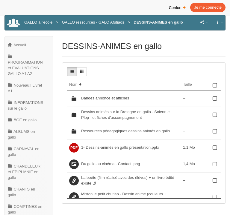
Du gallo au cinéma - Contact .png (110, 164)
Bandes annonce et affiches (105, 98)
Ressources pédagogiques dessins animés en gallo (125, 131)
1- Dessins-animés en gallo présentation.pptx (120, 147)
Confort (177, 7)
